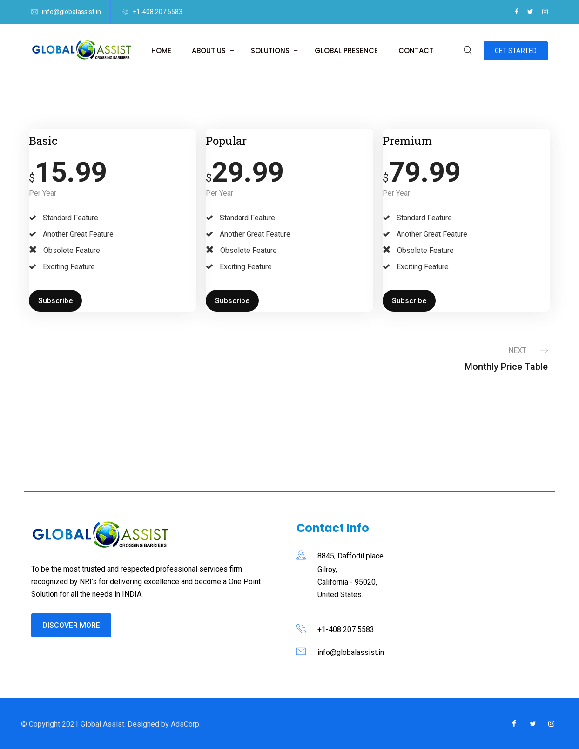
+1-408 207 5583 (157, 11)
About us (209, 50)
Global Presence (346, 50)
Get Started (516, 50)
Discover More (71, 625)
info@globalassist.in (71, 11)
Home (161, 50)
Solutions (270, 50)
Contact (415, 50)
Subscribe (55, 300)
